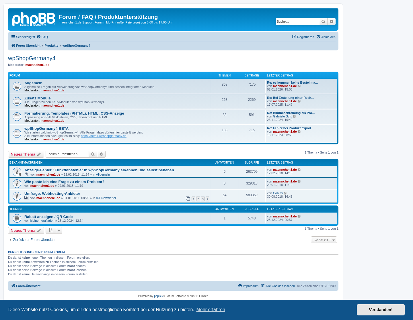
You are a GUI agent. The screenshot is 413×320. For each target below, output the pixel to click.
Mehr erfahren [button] (210, 309)
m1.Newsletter (106, 198)
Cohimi (278, 193)
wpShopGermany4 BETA (46, 128)
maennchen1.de (37, 64)
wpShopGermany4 (32, 58)
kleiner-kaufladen (42, 220)
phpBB (158, 296)
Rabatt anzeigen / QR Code (48, 217)
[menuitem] (42, 37)
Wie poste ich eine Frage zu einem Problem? (64, 182)
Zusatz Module (37, 98)
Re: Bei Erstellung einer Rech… (290, 97)
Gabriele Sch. (282, 116)
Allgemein (33, 83)
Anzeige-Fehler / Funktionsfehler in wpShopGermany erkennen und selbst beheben (99, 170)
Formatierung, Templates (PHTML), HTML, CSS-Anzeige (74, 113)
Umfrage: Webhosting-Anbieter (52, 193)
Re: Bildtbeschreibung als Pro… (291, 113)
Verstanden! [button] (381, 309)
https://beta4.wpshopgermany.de (103, 136)
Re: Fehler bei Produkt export (289, 128)
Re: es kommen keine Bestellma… (292, 82)
